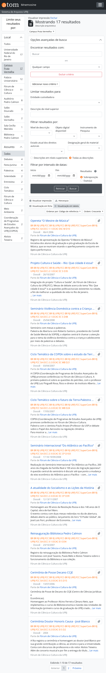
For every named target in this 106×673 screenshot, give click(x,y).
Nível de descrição (40, 127)
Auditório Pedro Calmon (13, 100)
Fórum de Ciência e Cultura (13, 90)
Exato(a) (88, 180)
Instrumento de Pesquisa (88, 129)
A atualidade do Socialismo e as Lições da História (62, 488)
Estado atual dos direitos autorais (43, 144)
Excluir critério (66, 74)
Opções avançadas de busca (49, 40)
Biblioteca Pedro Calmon (13, 136)
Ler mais (37, 295)
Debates (13, 160)
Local (7, 37)
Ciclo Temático (13, 189)
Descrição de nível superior (45, 109)
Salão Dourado (13, 109)
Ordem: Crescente (92, 211)
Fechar (53, 17)
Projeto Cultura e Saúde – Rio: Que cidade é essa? (62, 263)
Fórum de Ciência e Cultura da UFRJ (58, 235)
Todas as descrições (82, 157)
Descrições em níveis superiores (50, 157)
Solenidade (13, 177)
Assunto (9, 147)
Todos (7, 43)
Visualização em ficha (40, 206)
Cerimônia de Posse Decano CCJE (52, 572)
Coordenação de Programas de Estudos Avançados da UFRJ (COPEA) (13, 224)
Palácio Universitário (13, 79)
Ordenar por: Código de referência (62, 211)
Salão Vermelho (13, 118)
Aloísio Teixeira (13, 238)
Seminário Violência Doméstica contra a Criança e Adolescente (63, 308)
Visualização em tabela (67, 206)
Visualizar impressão (40, 200)
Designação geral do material (83, 142)
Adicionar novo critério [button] (44, 84)
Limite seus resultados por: (13, 24)
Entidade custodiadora (42, 97)
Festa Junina (13, 165)
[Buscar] (66, 54)
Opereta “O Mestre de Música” (50, 220)
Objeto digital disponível (62, 129)
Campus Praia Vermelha (13, 68)
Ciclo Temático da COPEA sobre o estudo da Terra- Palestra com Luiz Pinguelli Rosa (63, 354)
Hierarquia (61, 200)
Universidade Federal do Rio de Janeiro (13, 54)
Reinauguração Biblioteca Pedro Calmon (56, 533)
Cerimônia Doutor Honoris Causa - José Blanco (60, 621)
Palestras (13, 171)
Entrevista (13, 182)
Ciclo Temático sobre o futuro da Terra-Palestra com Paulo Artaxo (63, 400)
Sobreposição (91, 177)
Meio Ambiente (13, 210)
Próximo (77, 668)
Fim (57, 170)
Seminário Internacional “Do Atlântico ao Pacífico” (62, 445)
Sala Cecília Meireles (13, 127)
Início (33, 170)
